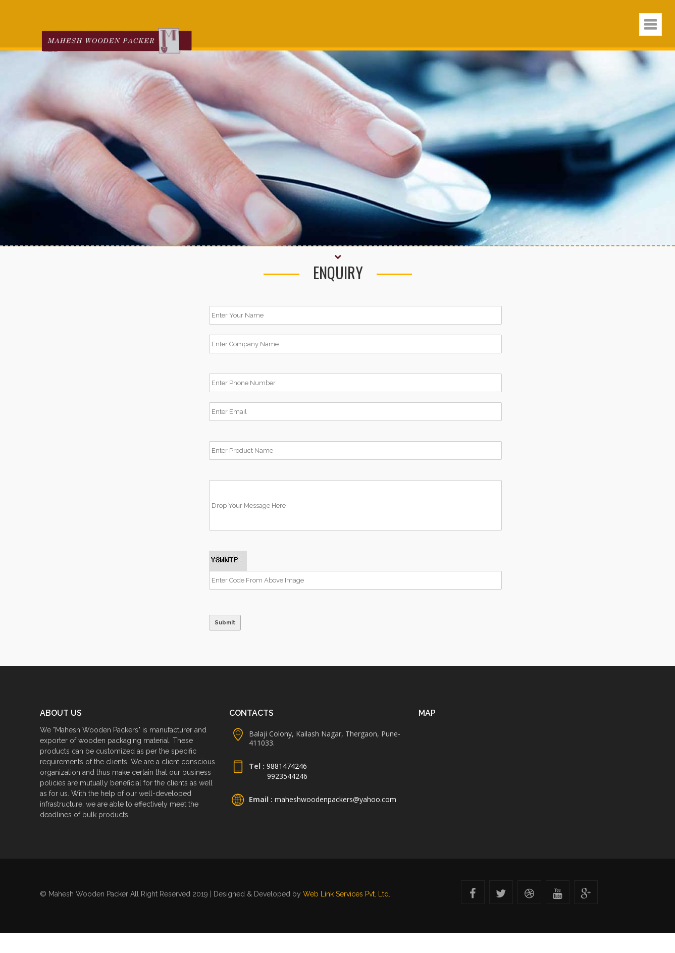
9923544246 (287, 776)
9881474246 (286, 766)
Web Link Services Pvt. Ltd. (346, 894)
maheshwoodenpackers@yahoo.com (335, 799)
